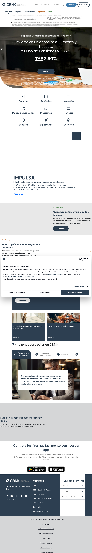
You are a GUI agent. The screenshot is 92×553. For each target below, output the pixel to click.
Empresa (18, 12)
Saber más (18, 194)
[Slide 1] (21, 354)
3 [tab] (83, 84)
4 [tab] (85, 84)
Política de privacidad (46, 529)
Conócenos (38, 5)
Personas (8, 12)
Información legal (46, 548)
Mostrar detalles (79, 287)
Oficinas (47, 5)
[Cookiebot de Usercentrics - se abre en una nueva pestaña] (80, 259)
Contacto (56, 5)
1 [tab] (80, 84)
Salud (50, 12)
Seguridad (46, 538)
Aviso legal (46, 524)
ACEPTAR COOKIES (75, 293)
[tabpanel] (46, 51)
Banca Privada (30, 12)
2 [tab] (82, 84)
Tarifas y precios (46, 543)
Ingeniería (41, 12)
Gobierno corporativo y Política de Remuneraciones (46, 519)
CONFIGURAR (46, 293)
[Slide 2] (43, 354)
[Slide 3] (63, 354)
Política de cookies (46, 533)
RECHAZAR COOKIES (17, 293)
